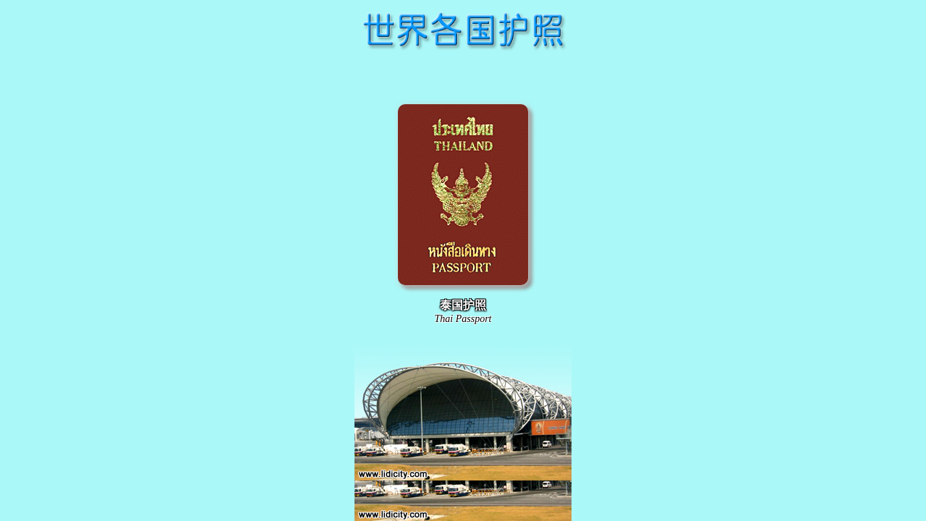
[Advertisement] (463, 75)
